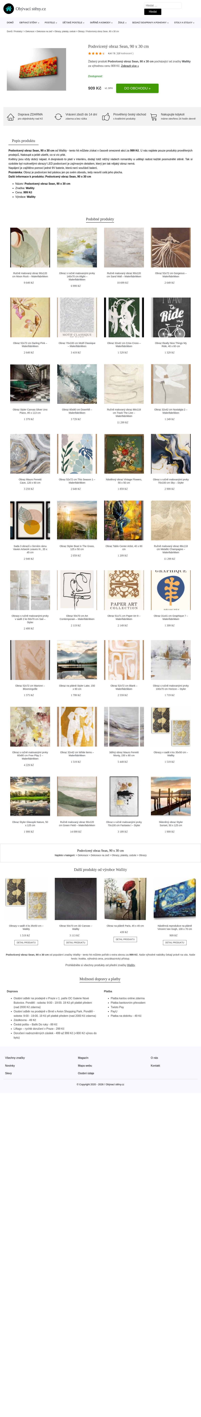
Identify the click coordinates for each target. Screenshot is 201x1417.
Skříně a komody (100, 22)
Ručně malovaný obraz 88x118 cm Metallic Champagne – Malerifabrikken (171, 549)
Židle (121, 22)
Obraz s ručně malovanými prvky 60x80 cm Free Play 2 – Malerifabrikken (30, 755)
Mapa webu (85, 1065)
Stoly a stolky (183, 22)
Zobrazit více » (130, 65)
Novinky (10, 1065)
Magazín (83, 1057)
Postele (50, 22)
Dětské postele (72, 22)
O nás (154, 1057)
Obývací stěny (28, 22)
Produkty (18, 31)
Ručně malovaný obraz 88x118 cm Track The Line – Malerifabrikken (124, 412)
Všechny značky (15, 1057)
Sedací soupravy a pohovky (149, 22)
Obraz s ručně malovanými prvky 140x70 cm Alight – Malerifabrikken (77, 276)
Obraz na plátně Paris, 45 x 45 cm (125, 925)
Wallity (186, 61)
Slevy (8, 1073)
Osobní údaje (86, 1073)
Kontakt (155, 1065)
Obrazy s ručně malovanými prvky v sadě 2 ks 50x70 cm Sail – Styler (30, 618)
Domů (10, 22)
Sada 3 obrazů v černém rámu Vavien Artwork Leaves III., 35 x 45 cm (30, 549)
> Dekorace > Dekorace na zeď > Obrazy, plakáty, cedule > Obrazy (54, 31)
